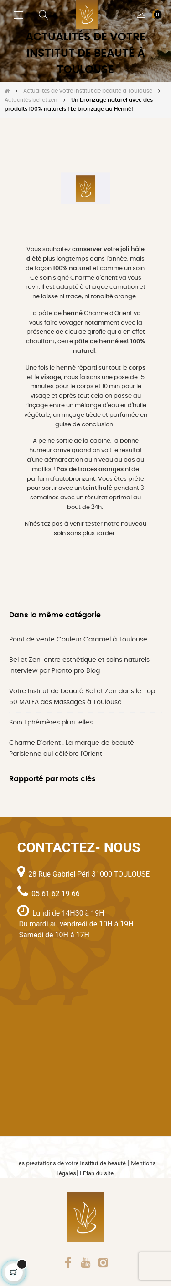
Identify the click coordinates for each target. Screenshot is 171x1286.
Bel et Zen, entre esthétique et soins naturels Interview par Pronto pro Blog (79, 665)
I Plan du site (97, 1173)
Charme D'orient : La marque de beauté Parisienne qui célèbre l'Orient (71, 748)
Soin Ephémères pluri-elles (51, 722)
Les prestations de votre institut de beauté (72, 1163)
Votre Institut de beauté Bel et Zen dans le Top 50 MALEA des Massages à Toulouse (82, 696)
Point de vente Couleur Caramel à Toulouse (78, 639)
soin (60, 534)
